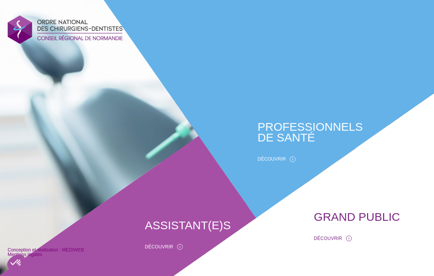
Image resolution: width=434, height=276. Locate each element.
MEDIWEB (18, 249)
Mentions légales (27, 254)
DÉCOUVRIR (276, 159)
